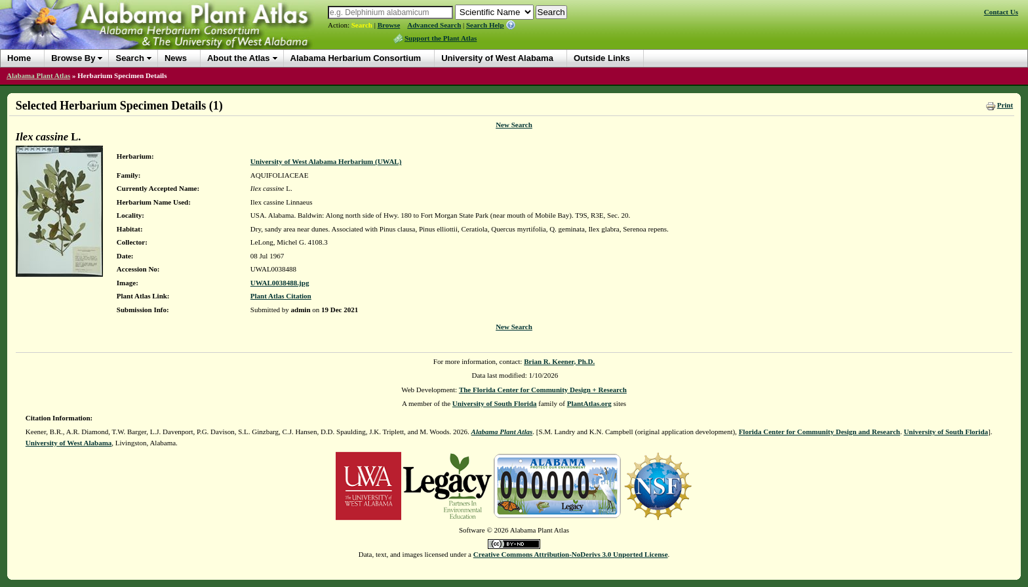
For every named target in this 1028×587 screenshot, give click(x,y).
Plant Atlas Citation (280, 296)
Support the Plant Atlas (441, 38)
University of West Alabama (497, 58)
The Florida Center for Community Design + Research (543, 390)
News (176, 58)
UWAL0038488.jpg (279, 283)
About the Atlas (238, 58)
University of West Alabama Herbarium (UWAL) (325, 161)
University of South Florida (494, 403)
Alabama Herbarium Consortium (356, 58)
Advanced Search (434, 25)
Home (19, 58)
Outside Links (602, 58)
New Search (514, 125)
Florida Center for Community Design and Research (819, 431)
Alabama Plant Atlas (38, 75)
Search (361, 25)
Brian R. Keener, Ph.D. (559, 361)
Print (1005, 105)
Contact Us (1001, 12)
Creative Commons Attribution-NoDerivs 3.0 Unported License (570, 554)
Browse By (73, 58)
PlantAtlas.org (589, 403)
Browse (389, 25)
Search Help (485, 25)
